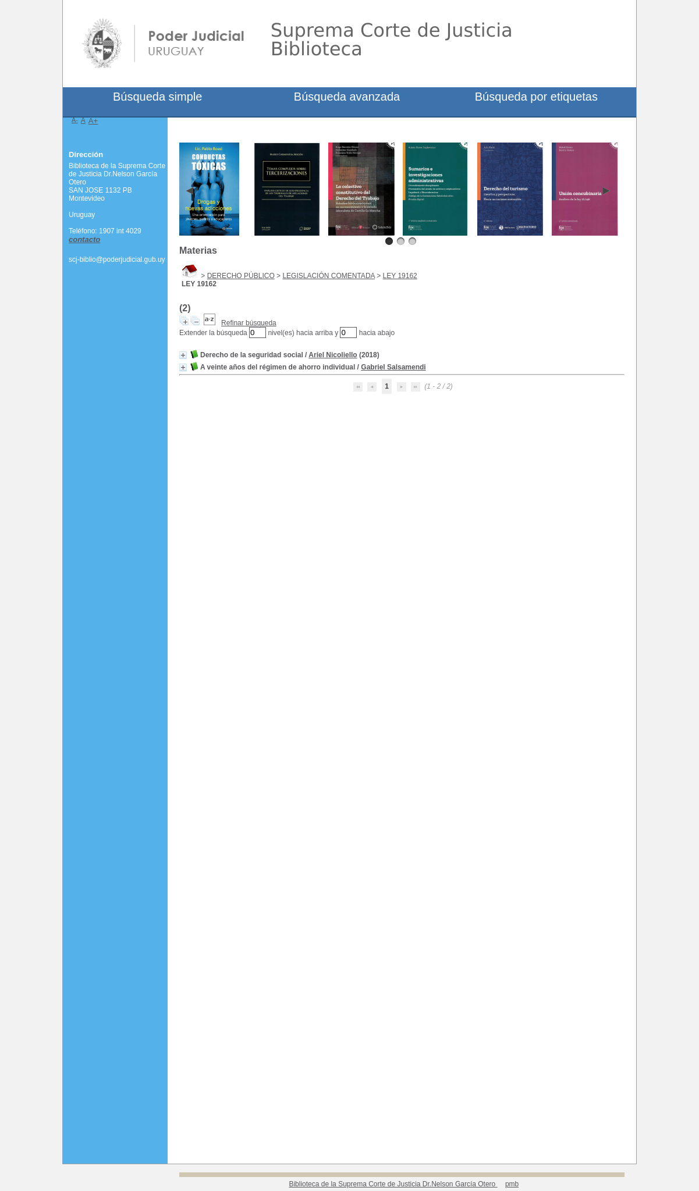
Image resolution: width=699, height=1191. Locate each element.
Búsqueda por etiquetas (536, 96)
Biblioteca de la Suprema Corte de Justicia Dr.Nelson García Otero (393, 1184)
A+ (93, 120)
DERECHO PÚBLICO (241, 276)
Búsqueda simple (157, 96)
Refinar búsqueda (248, 323)
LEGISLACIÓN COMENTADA (328, 276)
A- (75, 119)
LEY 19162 (400, 276)
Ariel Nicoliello (332, 355)
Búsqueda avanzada (347, 96)
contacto (84, 239)
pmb (512, 1184)
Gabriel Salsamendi (393, 367)
